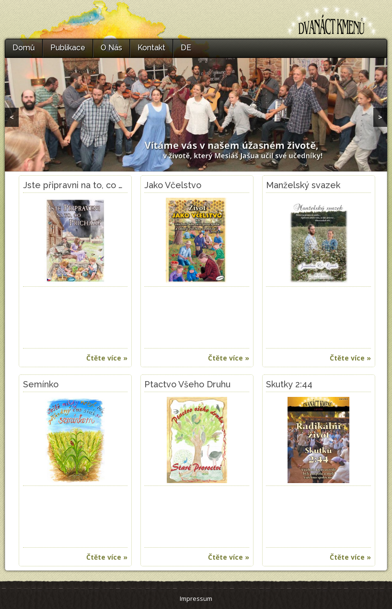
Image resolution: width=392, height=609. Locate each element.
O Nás (111, 47)
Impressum (196, 599)
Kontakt (151, 47)
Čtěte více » (106, 357)
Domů (23, 47)
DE (186, 47)
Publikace (67, 47)
